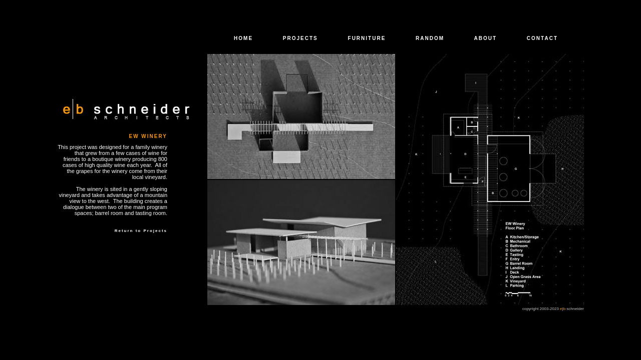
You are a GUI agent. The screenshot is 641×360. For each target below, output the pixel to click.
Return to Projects (141, 230)
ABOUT (485, 38)
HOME (243, 38)
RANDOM (430, 38)
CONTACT (542, 38)
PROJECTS (300, 38)
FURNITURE (367, 38)
